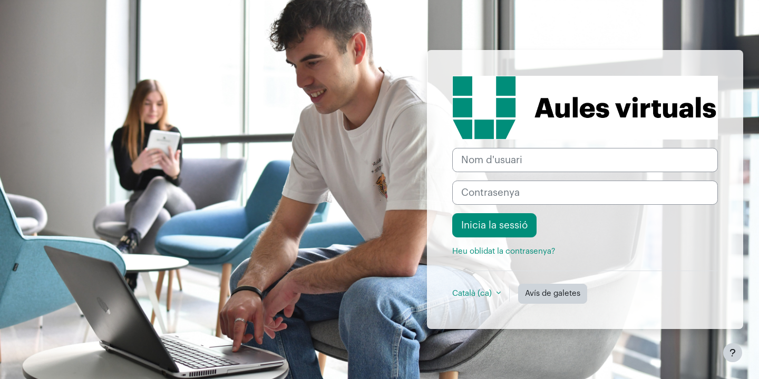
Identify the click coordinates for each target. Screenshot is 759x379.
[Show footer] (732, 352)
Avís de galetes (552, 293)
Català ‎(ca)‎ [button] (473, 293)
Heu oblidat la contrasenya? (503, 251)
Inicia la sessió (494, 225)
